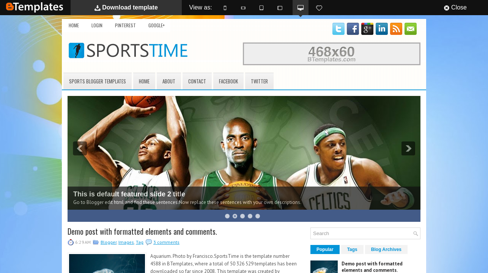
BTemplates (34, 7)
